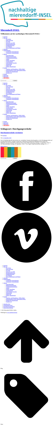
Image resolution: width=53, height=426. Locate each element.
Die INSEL (8, 39)
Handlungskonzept (10, 45)
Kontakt (5, 74)
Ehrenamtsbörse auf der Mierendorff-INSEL (16, 70)
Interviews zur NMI (10, 43)
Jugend (7, 59)
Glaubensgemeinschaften (11, 58)
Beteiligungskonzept (10, 44)
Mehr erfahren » (4, 146)
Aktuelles (5, 49)
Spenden (6, 78)
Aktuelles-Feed (6, 304)
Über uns (5, 38)
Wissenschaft (9, 64)
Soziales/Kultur (9, 61)
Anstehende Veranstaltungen (12, 51)
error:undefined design (12, 312)
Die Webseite (9, 46)
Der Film (8, 41)
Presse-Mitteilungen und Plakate (13, 48)
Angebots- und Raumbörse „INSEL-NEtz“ (15, 69)
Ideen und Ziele (9, 40)
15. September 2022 (6, 137)
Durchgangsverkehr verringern (12, 133)
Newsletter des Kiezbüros (9, 306)
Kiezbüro (5, 135)
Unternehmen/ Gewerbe (11, 63)
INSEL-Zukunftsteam (11, 66)
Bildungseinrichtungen (11, 56)
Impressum (5, 75)
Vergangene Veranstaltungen (12, 53)
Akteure (5, 54)
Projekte (5, 68)
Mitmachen (5, 76)
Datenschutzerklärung (8, 307)
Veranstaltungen (6, 50)
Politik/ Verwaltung (10, 60)
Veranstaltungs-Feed (7, 305)
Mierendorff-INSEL (10, 30)
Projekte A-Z (9, 73)
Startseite (5, 36)
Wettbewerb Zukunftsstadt (12, 71)
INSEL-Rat (8, 65)
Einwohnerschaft (10, 55)
